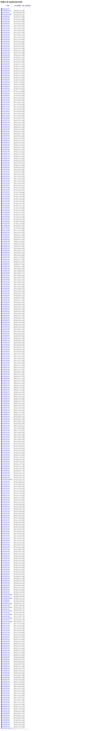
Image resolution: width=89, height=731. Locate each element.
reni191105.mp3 (6, 353)
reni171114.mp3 (6, 228)
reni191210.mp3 (6, 360)
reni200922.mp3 (6, 416)
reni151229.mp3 (6, 117)
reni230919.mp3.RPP (7, 610)
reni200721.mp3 (6, 409)
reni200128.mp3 (6, 371)
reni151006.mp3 (6, 95)
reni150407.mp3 (6, 64)
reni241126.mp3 (6, 697)
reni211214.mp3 (6, 493)
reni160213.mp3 (6, 129)
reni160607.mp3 (6, 156)
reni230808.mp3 (6, 600)
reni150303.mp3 (6, 57)
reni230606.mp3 (6, 582)
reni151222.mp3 (6, 115)
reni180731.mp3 (6, 261)
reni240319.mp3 (6, 654)
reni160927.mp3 (6, 169)
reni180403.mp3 (6, 239)
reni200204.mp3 (6, 372)
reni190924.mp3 (6, 342)
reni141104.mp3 (6, 25)
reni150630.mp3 (6, 86)
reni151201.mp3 (6, 109)
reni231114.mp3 (6, 625)
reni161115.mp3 (6, 180)
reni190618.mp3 (6, 324)
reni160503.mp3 (6, 147)
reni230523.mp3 (6, 578)
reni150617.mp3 (6, 82)
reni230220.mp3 (6, 554)
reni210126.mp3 (6, 448)
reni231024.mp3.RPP (7, 621)
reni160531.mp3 (6, 154)
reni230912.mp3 (6, 605)
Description (27, 5)
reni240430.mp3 (6, 664)
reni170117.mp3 (6, 189)
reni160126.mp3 (6, 124)
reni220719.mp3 (6, 520)
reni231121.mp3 (6, 627)
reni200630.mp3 (6, 405)
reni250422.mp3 (6, 715)
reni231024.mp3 (6, 619)
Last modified (17, 5)
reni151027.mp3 (6, 100)
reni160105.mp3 (6, 118)
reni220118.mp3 (6, 497)
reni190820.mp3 (6, 335)
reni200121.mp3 (6, 369)
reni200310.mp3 (6, 380)
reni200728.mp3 (6, 410)
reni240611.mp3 (6, 670)
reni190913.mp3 (6, 338)
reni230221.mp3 (6, 556)
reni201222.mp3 (6, 439)
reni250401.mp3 (6, 711)
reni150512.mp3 (6, 73)
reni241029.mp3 (6, 690)
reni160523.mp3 (6, 153)
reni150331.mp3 (6, 62)
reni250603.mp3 (6, 720)
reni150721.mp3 (6, 90)
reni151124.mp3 (6, 108)
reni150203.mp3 (6, 50)
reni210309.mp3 (6, 454)
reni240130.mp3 (6, 641)
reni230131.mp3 (6, 553)
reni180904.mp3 (6, 264)
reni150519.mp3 (6, 75)
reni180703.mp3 (6, 254)
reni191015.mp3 (6, 347)
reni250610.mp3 (6, 722)
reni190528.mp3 (6, 318)
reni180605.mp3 (6, 246)
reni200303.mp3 (6, 378)
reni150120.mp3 (6, 46)
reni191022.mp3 (6, 349)
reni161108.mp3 (6, 178)
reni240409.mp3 (6, 659)
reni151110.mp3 (6, 104)
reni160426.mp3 (6, 145)
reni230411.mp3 (6, 567)
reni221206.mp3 (6, 540)
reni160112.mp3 (6, 120)
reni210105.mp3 (6, 443)
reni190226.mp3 (6, 293)
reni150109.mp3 (6, 43)
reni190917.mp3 (6, 340)
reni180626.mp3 (6, 252)
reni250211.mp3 (6, 708)
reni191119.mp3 (6, 356)
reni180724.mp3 (6, 259)
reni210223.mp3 (6, 452)
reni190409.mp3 (6, 304)
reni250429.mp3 (6, 717)
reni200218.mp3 (6, 376)
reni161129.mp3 (6, 183)
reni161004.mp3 (6, 171)
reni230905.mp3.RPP (7, 603)
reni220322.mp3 (6, 502)
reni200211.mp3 (6, 374)
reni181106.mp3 (6, 277)
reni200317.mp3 (6, 381)
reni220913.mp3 (6, 522)
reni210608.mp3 (6, 470)
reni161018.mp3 (6, 174)
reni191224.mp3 (6, 362)
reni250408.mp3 (6, 713)
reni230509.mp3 (6, 574)
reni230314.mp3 (6, 560)
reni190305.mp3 (6, 295)
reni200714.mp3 (6, 407)
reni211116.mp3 (6, 488)
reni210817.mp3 (6, 475)
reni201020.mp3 (6, 423)
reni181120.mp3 (6, 279)
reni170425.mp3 (6, 212)
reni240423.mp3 (6, 663)
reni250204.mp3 (6, 706)
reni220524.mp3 (6, 509)
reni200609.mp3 (6, 401)
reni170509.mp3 (6, 216)
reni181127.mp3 (6, 281)
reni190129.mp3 (6, 290)
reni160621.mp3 (6, 160)
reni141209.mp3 (6, 34)
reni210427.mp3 (6, 463)
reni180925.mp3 (6, 270)
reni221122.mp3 (6, 536)
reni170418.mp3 (6, 210)
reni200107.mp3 (6, 365)
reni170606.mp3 (6, 221)
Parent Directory (6, 8)
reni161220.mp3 (6, 185)
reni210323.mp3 (6, 457)
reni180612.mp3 (6, 248)
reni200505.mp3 (6, 394)
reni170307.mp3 (6, 199)
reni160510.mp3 (6, 149)
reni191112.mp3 (6, 354)
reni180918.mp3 (6, 268)
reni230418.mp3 (6, 569)
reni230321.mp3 (6, 562)
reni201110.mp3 (6, 428)
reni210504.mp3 (6, 464)
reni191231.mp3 (6, 363)
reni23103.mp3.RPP (6, 14)
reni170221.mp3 (6, 196)
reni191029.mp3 (6, 351)
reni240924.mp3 (6, 682)
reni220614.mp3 (6, 515)
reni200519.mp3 (6, 398)
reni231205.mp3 (6, 630)
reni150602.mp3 (6, 79)
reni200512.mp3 (6, 396)
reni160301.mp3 (6, 133)
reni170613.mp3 (6, 223)
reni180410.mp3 (6, 241)
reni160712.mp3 (6, 163)
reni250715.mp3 (6, 726)
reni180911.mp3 (6, 266)
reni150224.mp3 (6, 55)
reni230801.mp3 (6, 596)
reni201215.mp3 (6, 437)
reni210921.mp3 (6, 481)
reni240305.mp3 (6, 650)
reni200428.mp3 (6, 392)
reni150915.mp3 (6, 91)
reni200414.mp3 (6, 389)
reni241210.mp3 (6, 700)
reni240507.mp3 (6, 666)
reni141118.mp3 (6, 28)
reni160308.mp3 (6, 135)
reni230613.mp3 (6, 583)
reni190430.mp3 (6, 309)
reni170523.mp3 (6, 217)
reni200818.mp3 (6, 412)
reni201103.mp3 (6, 427)
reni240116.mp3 (6, 639)
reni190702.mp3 (6, 327)
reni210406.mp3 (6, 459)
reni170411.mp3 (6, 208)
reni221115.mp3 (6, 535)
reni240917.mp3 (6, 681)
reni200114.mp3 (6, 367)
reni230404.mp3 (6, 565)
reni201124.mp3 (6, 432)
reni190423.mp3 (6, 308)
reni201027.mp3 (6, 425)
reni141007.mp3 (6, 17)
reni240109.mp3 (6, 637)
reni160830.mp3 (6, 167)
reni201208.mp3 (6, 436)
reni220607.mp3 (6, 513)
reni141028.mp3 (6, 23)
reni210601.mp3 (6, 468)
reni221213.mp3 (6, 542)
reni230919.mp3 (6, 609)
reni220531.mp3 (6, 511)
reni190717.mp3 (6, 329)
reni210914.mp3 (6, 477)
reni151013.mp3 (6, 97)
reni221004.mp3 (6, 527)
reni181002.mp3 (6, 272)
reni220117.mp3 (6, 495)
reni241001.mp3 (6, 684)
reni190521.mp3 (6, 317)
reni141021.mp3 (6, 21)
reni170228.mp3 (6, 198)
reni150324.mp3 (6, 61)
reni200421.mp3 (6, 390)
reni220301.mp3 (6, 499)
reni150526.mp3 (6, 77)
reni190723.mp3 (6, 331)
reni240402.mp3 (6, 657)
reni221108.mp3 (6, 533)
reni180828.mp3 (6, 263)
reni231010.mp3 (6, 612)
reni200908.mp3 (6, 414)
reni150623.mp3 (6, 84)
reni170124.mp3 (6, 190)
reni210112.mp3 (6, 445)
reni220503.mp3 (6, 508)
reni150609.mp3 (6, 81)
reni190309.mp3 (6, 297)
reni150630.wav (6, 88)
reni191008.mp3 (6, 345)
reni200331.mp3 (6, 385)
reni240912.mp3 (6, 679)
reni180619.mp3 (6, 250)
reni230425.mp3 (6, 571)
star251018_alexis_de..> (7, 728)
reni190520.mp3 (6, 315)
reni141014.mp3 (6, 19)
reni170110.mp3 (6, 187)
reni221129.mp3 (6, 538)
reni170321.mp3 (6, 203)
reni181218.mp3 (6, 284)
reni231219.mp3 (6, 634)
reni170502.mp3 (6, 214)
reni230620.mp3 (6, 585)
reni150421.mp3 (6, 68)
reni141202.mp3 (6, 32)
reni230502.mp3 (6, 573)
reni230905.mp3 (6, 601)
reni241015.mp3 (6, 688)
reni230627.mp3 (6, 587)
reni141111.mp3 (6, 26)
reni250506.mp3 (6, 718)
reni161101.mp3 (6, 176)
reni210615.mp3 (6, 472)
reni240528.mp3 (6, 668)
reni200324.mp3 (6, 383)
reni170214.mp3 (6, 194)
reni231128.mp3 (6, 628)
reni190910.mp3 (6, 336)
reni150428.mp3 (6, 70)
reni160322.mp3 (6, 138)
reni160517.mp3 (6, 151)
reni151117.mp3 (6, 106)
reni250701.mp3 (6, 724)
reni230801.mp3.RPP (7, 598)
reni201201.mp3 (6, 434)
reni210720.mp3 (6, 473)
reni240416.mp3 (6, 661)
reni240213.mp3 (6, 645)
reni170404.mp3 (6, 207)
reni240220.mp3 (6, 646)
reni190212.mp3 (6, 291)
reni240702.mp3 (6, 673)
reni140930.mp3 (6, 16)
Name (7, 5)
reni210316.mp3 (6, 455)
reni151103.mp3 (6, 102)
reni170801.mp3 (6, 225)
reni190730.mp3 (6, 333)
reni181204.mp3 (6, 282)
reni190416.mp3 (6, 306)
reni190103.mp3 (6, 286)
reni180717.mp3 (6, 257)
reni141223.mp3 (6, 37)
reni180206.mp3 (6, 236)
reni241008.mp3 (6, 686)
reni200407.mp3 (6, 387)
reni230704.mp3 (6, 589)
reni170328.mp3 (6, 205)
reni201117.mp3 (6, 430)
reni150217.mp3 (6, 53)
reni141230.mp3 (6, 39)
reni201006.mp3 (6, 419)
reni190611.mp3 (6, 322)
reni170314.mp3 (6, 201)
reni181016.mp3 (6, 275)
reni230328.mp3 (6, 564)
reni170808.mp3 (6, 226)
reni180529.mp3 (6, 245)
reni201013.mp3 (6, 421)
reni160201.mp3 (6, 126)
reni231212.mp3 (6, 632)
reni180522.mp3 (6, 243)
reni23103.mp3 (5, 12)
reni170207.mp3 (6, 192)
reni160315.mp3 (6, 136)
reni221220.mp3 (6, 544)
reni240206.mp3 (6, 643)
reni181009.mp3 (6, 273)
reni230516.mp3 (6, 576)
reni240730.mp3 (6, 675)
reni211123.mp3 (6, 490)
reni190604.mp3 (6, 320)
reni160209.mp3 (6, 127)
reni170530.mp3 (6, 219)
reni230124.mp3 (6, 551)
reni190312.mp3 (6, 299)
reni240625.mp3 (6, 672)
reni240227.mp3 (6, 648)
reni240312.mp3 (6, 652)
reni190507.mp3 (6, 311)
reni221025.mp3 (6, 531)
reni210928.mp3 (6, 482)
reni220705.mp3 (6, 517)
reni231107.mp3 (6, 623)
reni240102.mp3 (6, 636)
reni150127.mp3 (6, 48)
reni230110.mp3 (6, 547)
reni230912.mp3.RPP (7, 607)
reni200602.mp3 (6, 400)
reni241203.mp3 (6, 699)
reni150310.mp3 (6, 59)
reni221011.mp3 (6, 529)
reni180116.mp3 (6, 232)
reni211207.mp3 (6, 491)
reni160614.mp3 (6, 158)
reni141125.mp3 (6, 30)
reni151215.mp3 (6, 113)
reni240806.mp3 (6, 677)
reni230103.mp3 (6, 545)
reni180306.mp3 (6, 237)
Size (23, 5)
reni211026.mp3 (6, 486)
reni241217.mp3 (6, 702)
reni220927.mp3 (6, 526)
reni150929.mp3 (6, 93)
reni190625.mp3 (6, 326)
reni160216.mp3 (6, 131)
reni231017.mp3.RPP (7, 618)
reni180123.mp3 (6, 234)
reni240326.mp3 (6, 655)
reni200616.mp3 (6, 403)
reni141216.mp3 (6, 35)
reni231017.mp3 (6, 616)
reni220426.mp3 (6, 506)
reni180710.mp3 (6, 255)
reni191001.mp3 (6, 344)
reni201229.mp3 (6, 441)
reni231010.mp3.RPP (7, 614)
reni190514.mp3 (6, 313)
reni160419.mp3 (6, 144)
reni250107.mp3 (6, 704)
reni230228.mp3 (6, 558)
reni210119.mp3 (6, 446)
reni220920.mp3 (6, 524)
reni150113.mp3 (6, 44)
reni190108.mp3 (6, 288)
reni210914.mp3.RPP (7, 479)
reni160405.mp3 (6, 142)
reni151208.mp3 (6, 111)
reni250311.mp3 (6, 709)
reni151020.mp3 (6, 99)
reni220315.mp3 (6, 500)
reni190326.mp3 (6, 302)
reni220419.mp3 (6, 504)
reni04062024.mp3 (6, 10)
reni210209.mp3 (6, 450)
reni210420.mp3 (6, 461)
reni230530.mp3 (6, 580)
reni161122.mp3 (6, 181)
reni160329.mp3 (6, 140)
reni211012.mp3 (6, 484)
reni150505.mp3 (6, 72)
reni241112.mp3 (6, 693)
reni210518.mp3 (6, 466)
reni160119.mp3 (6, 122)
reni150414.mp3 (6, 66)
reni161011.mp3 (6, 172)
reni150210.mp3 (6, 52)
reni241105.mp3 (6, 691)
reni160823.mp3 (6, 165)
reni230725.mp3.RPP (7, 594)
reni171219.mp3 (6, 230)
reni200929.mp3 (6, 418)
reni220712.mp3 (6, 518)
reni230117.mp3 (6, 549)
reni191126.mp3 (6, 358)
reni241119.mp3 (6, 695)
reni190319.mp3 (6, 300)
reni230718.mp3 (6, 591)
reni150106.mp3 (6, 41)
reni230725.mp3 (6, 592)
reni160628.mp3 (6, 162)
